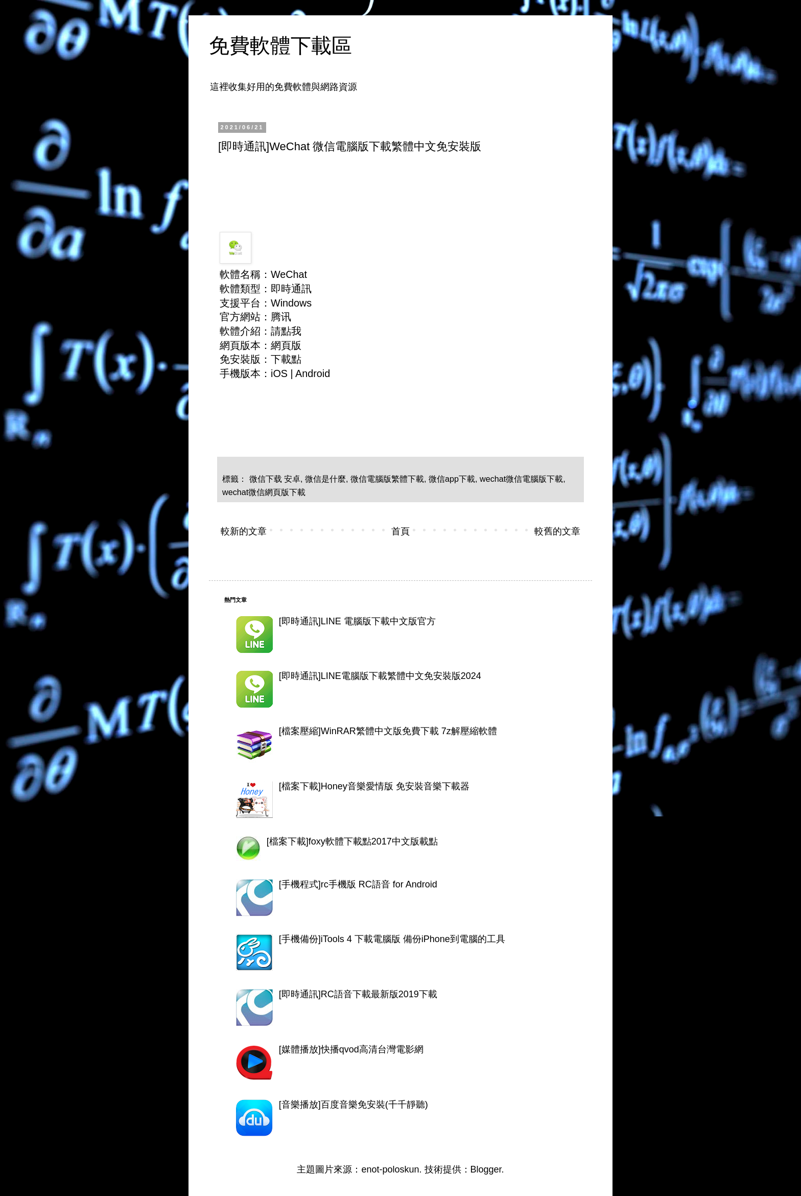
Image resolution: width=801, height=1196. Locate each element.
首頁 (400, 531)
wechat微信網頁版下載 (263, 492)
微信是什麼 (325, 478)
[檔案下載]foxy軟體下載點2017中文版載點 (352, 841)
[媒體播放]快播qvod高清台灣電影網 (351, 1049)
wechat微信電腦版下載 (521, 478)
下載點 (286, 359)
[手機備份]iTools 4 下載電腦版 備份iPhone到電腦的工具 (392, 939)
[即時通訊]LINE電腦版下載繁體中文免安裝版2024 (380, 676)
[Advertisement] (404, 190)
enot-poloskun (390, 1169)
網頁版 (286, 345)
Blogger (486, 1169)
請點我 (286, 331)
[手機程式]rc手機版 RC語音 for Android (358, 884)
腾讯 (281, 316)
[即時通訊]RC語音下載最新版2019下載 (358, 994)
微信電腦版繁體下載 (387, 478)
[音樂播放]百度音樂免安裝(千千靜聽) (353, 1104)
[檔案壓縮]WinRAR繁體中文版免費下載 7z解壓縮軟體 (388, 731)
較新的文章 (244, 531)
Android (312, 373)
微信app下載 (452, 478)
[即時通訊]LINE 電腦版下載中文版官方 (357, 621)
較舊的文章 (557, 531)
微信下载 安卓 (275, 478)
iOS (279, 373)
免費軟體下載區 (280, 45)
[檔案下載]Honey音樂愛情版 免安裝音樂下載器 (374, 786)
